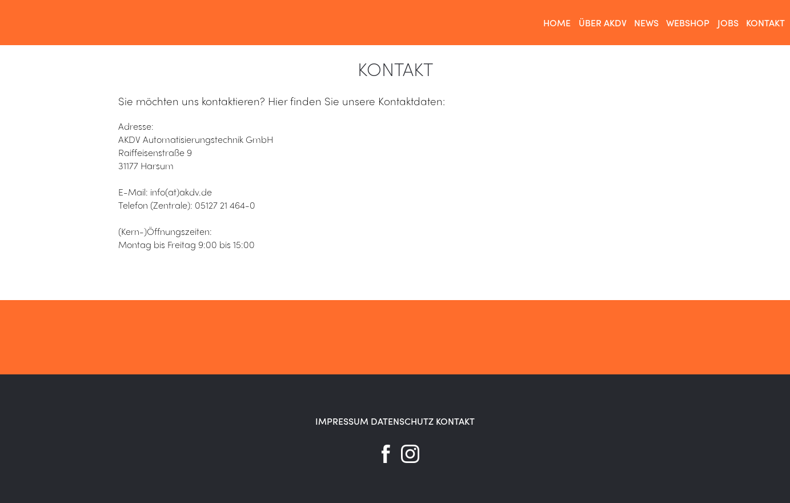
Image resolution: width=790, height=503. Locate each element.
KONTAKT (455, 421)
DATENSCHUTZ (402, 421)
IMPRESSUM (341, 421)
